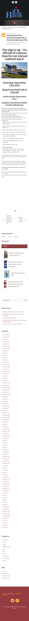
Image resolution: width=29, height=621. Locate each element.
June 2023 (5, 378)
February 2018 (6, 479)
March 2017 (5, 504)
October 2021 (6, 408)
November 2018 (6, 458)
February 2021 (6, 412)
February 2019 (6, 451)
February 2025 (6, 341)
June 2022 (5, 401)
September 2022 (6, 394)
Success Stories (18, 593)
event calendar (5, 173)
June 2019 (5, 442)
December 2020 (6, 415)
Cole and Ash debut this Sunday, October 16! (20, 219)
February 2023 (6, 383)
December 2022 (6, 387)
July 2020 (5, 424)
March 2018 (5, 477)
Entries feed (5, 573)
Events (4, 542)
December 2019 (6, 428)
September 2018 (6, 463)
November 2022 (6, 389)
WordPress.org (6, 578)
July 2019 (5, 440)
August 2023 (5, 373)
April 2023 (5, 380)
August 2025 (5, 339)
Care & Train (5, 539)
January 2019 (6, 454)
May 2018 (5, 472)
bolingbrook (24, 42)
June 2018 (5, 470)
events (8, 44)
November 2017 (6, 486)
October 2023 (6, 369)
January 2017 (6, 509)
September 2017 (6, 490)
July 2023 (5, 376)
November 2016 (6, 513)
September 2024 (6, 348)
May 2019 (5, 445)
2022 (20, 42)
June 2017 (5, 497)
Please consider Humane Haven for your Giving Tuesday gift (16, 264)
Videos (4, 560)
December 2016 (6, 511)
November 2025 (6, 337)
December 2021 (6, 406)
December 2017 (6, 484)
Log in (4, 571)
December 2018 (6, 456)
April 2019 (5, 447)
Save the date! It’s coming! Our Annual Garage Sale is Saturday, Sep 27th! (15, 284)
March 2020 (5, 426)
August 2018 (5, 465)
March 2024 (5, 360)
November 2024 (6, 346)
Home (3, 27)
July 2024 (5, 353)
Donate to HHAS (6, 594)
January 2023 (6, 385)
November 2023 (6, 366)
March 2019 (5, 449)
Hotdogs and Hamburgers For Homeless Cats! (13, 311)
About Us (18, 594)
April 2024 (5, 357)
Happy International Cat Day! (9, 317)
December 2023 (6, 364)
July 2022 (5, 399)
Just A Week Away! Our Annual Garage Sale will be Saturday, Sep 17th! (9, 219)
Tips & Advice (6, 555)
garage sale (17, 44)
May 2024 (5, 355)
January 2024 (6, 362)
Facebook (4, 236)
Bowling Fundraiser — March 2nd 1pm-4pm (12, 324)
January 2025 (6, 344)
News (6, 27)
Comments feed (6, 575)
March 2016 (5, 527)
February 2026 (6, 334)
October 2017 (6, 488)
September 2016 (6, 516)
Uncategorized (6, 558)
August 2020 (5, 422)
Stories (4, 553)
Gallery (4, 544)
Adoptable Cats (10, 593)
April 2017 (5, 502)
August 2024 (5, 350)
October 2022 (6, 392)
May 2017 (5, 500)
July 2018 (5, 467)
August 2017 (5, 493)
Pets (4, 551)
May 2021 (5, 410)
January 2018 (6, 481)
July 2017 (5, 495)
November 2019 (6, 431)
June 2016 (5, 523)
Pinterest (16, 236)
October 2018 (6, 461)
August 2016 (5, 518)
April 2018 (5, 474)
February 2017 (6, 507)
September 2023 (6, 371)
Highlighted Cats (6, 546)
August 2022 (5, 396)
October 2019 (6, 433)
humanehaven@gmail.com (17, 119)
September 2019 (6, 435)
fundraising (12, 44)
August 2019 (5, 438)
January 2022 (6, 403)
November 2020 (6, 417)
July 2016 (5, 520)
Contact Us (4, 595)
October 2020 (6, 419)
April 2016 (5, 525)
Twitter (10, 236)
